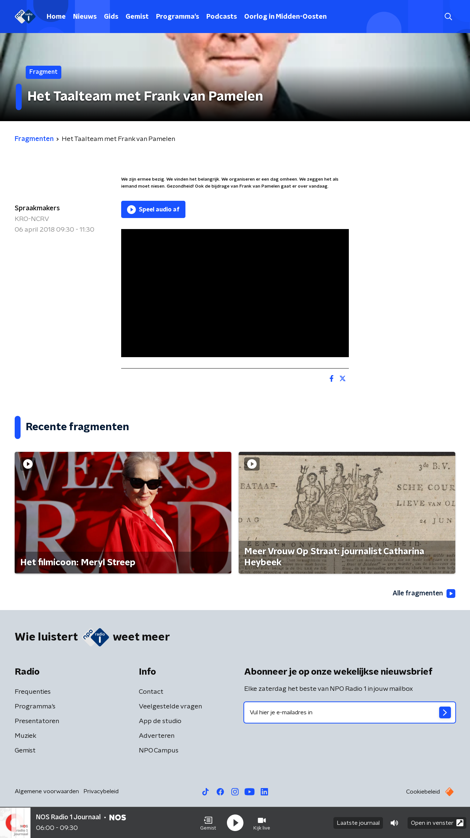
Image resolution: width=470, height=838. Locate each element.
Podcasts (221, 17)
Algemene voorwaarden (47, 791)
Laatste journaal (358, 823)
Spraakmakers (37, 208)
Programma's (177, 17)
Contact (151, 692)
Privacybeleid (101, 791)
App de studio (160, 721)
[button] (208, 822)
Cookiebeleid (423, 792)
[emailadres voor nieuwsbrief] (349, 712)
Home (56, 17)
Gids (111, 17)
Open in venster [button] (437, 822)
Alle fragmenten (423, 593)
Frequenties (33, 692)
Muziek (25, 736)
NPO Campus (158, 750)
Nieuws (85, 17)
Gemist (137, 17)
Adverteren (156, 736)
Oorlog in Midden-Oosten (285, 17)
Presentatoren (37, 721)
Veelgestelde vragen (170, 706)
